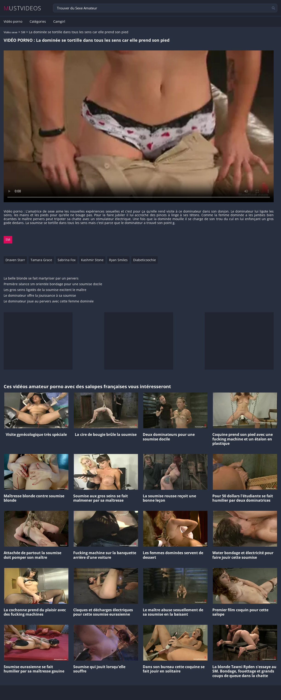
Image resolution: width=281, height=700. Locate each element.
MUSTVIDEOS (23, 8)
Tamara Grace (41, 260)
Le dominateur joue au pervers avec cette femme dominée (49, 301)
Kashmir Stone (92, 260)
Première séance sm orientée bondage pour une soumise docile (53, 284)
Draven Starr (15, 260)
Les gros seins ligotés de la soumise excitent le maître (45, 290)
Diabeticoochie (144, 260)
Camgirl (59, 21)
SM (23, 32)
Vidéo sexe (10, 32)
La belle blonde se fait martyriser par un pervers (41, 278)
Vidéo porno (13, 21)
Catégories (38, 21)
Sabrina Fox (67, 260)
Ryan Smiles (118, 260)
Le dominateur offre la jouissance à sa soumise (40, 296)
